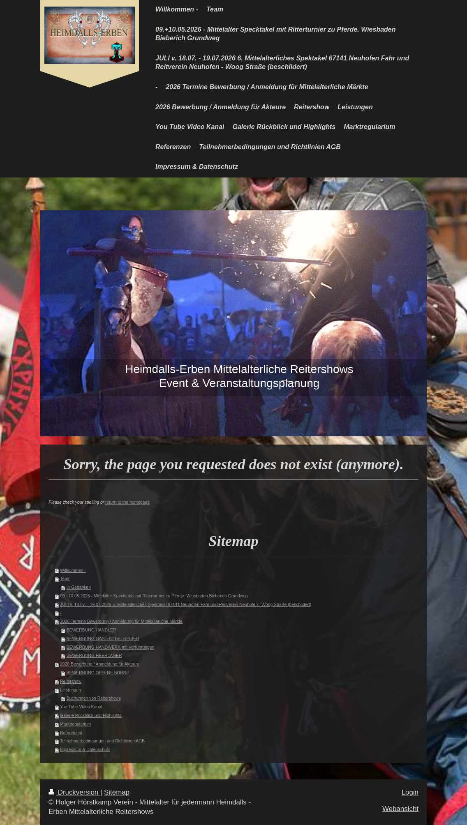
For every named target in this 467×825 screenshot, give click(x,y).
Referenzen (71, 733)
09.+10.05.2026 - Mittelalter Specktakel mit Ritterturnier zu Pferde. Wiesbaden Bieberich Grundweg (154, 596)
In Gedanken (79, 587)
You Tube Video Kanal (81, 707)
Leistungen (70, 690)
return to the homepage (127, 502)
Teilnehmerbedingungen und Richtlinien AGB (102, 741)
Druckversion (74, 792)
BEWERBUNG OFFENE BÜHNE (98, 673)
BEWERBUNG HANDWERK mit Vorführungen (111, 647)
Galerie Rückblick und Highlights (91, 715)
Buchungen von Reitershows (94, 698)
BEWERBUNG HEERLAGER (94, 655)
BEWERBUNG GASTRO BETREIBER (103, 638)
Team (65, 578)
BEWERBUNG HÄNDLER (91, 630)
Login (410, 792)
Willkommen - (73, 570)
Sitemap (116, 792)
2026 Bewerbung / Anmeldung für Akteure (99, 664)
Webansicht (400, 809)
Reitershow (70, 681)
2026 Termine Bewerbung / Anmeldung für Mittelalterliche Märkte (121, 621)
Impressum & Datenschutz (85, 749)
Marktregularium (75, 724)
